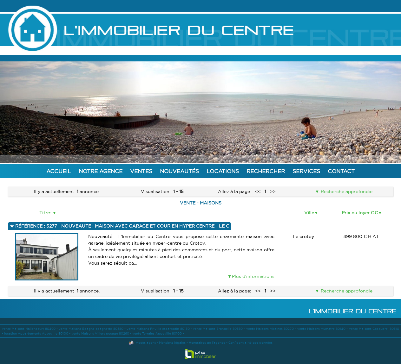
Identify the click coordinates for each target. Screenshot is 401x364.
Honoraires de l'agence (207, 343)
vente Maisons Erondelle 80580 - (219, 329)
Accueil (58, 171)
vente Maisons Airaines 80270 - (271, 329)
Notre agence (100, 171)
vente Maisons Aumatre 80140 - (323, 329)
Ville (309, 213)
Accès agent (146, 343)
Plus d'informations (253, 276)
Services (306, 171)
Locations (223, 171)
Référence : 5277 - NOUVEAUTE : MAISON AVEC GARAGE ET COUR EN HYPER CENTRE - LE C (121, 226)
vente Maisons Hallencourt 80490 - (30, 329)
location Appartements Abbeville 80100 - (37, 333)
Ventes (141, 171)
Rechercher (266, 171)
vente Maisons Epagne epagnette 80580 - (93, 329)
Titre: (45, 213)
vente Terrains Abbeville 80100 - (158, 333)
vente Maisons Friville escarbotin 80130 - (160, 329)
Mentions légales (172, 343)
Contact (341, 171)
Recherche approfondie (345, 191)
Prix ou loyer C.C (360, 213)
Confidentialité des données (250, 343)
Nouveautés (179, 171)
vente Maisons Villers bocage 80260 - (101, 333)
